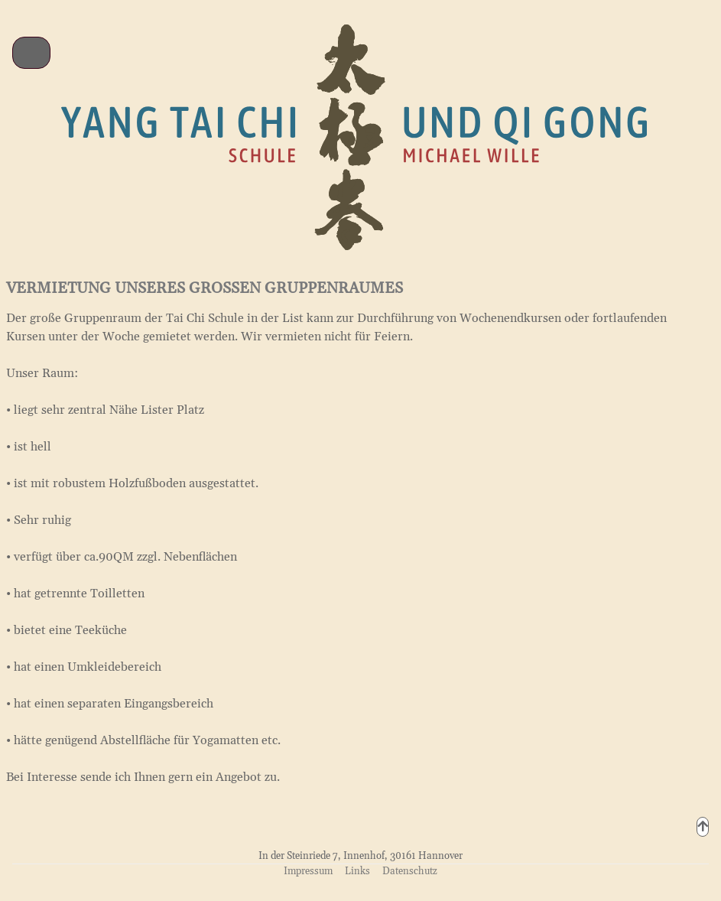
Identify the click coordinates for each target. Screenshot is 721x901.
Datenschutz (409, 871)
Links (357, 871)
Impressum (308, 871)
